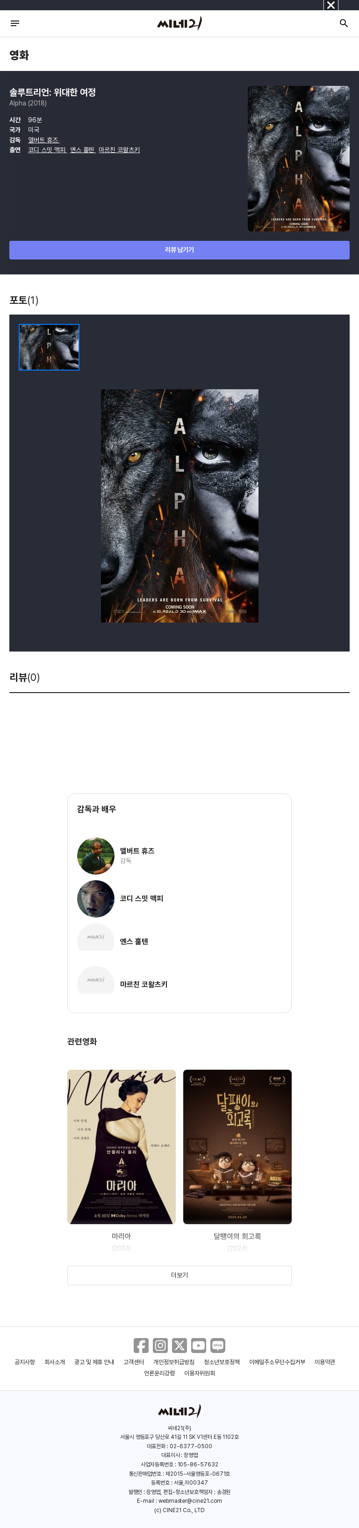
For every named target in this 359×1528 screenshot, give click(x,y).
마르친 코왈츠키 (119, 150)
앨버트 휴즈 (44, 140)
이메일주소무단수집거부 (277, 1362)
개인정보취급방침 (173, 1362)
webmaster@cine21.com (190, 1501)
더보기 (179, 1275)
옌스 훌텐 (83, 150)
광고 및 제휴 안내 (94, 1362)
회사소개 (54, 1362)
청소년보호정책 (222, 1362)
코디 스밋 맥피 (47, 150)
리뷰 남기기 (179, 249)
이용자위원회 (199, 1373)
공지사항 (24, 1362)
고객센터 (133, 1362)
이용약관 (325, 1362)
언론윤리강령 (159, 1373)
